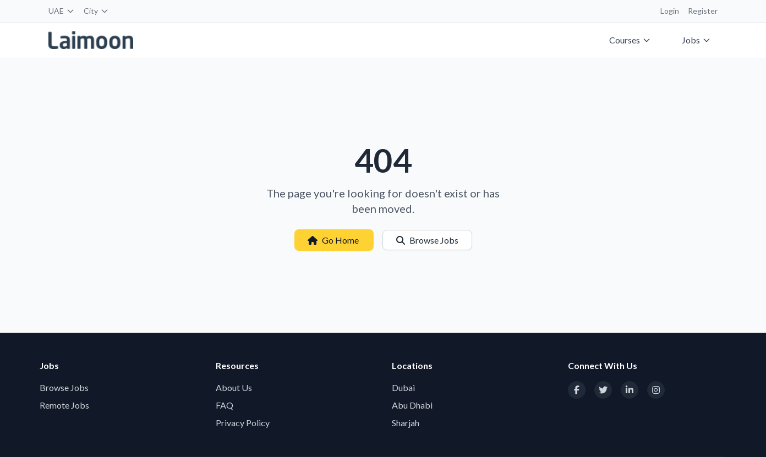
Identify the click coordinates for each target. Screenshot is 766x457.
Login (669, 10)
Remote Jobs (64, 405)
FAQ (224, 405)
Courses (630, 40)
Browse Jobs (427, 240)
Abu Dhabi (412, 405)
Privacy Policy (243, 422)
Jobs (696, 40)
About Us (234, 387)
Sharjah (405, 422)
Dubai (403, 387)
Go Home (334, 240)
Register (703, 10)
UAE (61, 10)
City (96, 10)
